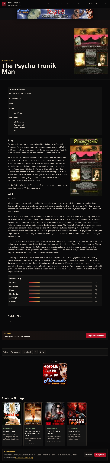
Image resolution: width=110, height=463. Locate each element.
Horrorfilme (60, 4)
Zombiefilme (71, 4)
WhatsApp (15, 352)
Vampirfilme (82, 4)
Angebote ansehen (96, 335)
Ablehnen (88, 455)
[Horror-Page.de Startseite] (13, 4)
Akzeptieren (100, 455)
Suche (98, 4)
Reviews (51, 4)
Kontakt (105, 4)
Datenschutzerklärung (24, 457)
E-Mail (42, 352)
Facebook (27, 352)
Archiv (91, 4)
